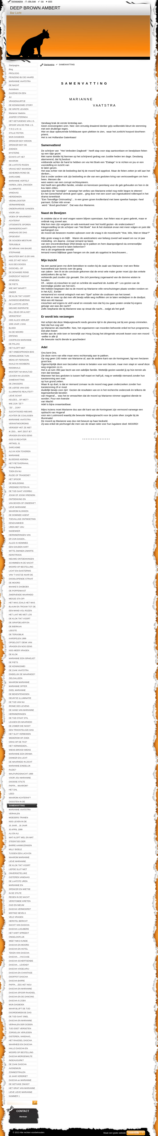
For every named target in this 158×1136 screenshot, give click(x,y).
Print (50, 1)
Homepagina (17, 1)
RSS (42, 1)
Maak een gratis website (114, 1133)
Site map (32, 1)
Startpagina (49, 64)
